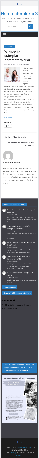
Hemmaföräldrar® (19, 13)
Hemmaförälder (9, 46)
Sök (30, 26)
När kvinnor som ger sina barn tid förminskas (22, 144)
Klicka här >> (25, 370)
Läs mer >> (8, 117)
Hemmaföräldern (24, 64)
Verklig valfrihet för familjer (14, 137)
